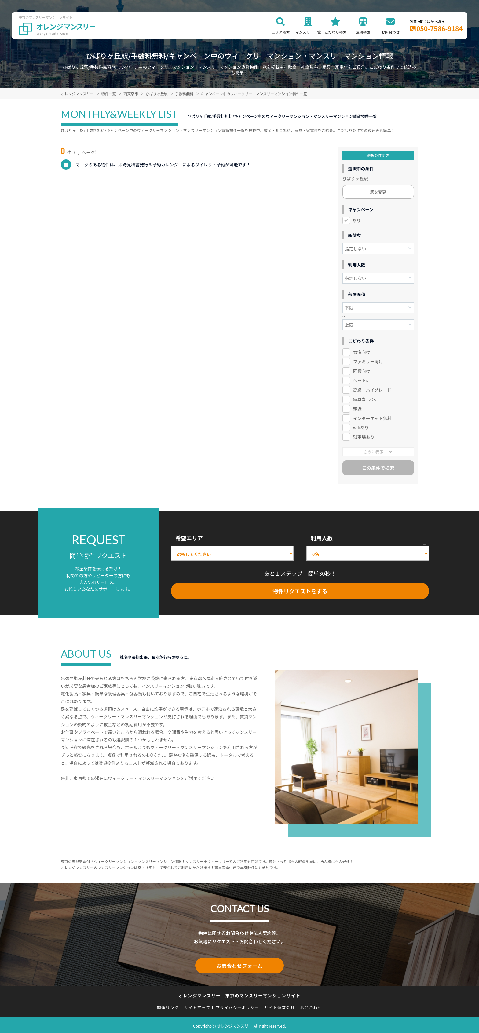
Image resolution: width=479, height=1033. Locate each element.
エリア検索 (280, 31)
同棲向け (361, 371)
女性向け (361, 352)
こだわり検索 (335, 31)
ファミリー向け (368, 361)
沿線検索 (363, 31)
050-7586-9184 (439, 28)
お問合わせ (390, 31)
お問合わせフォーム (239, 965)
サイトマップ (197, 1006)
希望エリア (189, 538)
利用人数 (322, 538)
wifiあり (361, 427)
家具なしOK (364, 399)
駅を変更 (378, 192)
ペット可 (361, 380)
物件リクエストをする (299, 591)
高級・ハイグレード (372, 390)
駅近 (357, 409)
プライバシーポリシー (237, 1006)
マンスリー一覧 (308, 31)
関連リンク (168, 1006)
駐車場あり (364, 437)
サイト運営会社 (279, 1006)
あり (356, 220)
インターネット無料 (372, 418)
